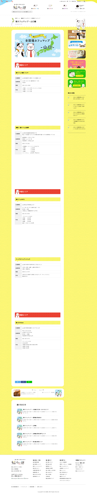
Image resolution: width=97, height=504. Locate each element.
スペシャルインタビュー (65, 480)
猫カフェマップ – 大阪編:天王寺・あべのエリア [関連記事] (35, 409)
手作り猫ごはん (79, 465)
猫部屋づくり (49, 466)
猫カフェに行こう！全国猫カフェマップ (31, 18)
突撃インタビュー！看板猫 (65, 464)
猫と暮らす (48, 460)
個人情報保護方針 (15, 486)
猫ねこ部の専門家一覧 (16, 471)
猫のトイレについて (37, 466)
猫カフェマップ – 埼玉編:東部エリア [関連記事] (33, 441)
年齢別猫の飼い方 (37, 470)
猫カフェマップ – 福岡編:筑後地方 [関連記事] (32, 417)
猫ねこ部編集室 (14, 469)
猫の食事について (37, 464)
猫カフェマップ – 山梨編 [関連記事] (29, 425)
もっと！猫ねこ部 (80, 463)
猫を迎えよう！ (36, 468)
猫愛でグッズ (63, 476)
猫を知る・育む (37, 460)
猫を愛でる (62, 460)
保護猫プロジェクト (81, 460)
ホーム (18, 18)
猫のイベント (63, 470)
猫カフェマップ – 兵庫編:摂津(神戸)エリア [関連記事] (34, 433)
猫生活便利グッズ (50, 478)
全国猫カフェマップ (64, 468)
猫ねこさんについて (80, 471)
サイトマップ (24, 486)
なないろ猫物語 (63, 462)
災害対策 (48, 476)
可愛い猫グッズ (63, 474)
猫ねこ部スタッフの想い (16, 467)
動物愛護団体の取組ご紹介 (65, 478)
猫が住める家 (49, 464)
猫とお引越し (49, 474)
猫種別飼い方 (36, 472)
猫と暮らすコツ (49, 462)
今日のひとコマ (79, 469)
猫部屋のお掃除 (49, 468)
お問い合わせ (63, 1)
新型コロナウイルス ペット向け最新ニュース (22, 11)
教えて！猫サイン (79, 467)
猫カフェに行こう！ (64, 466)
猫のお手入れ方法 (37, 474)
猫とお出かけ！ (49, 472)
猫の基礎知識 (36, 462)
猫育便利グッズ (36, 476)
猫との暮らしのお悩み (51, 470)
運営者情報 (32, 486)
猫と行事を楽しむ (64, 472)
